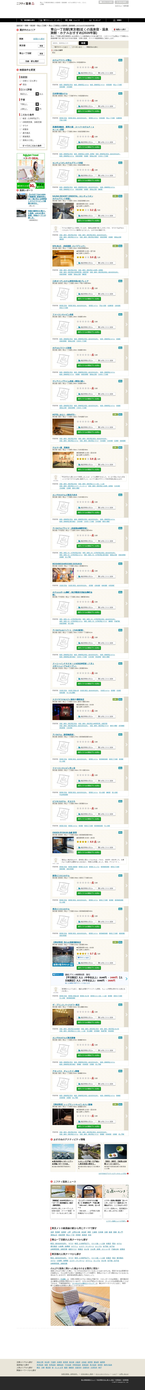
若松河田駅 (70, 869)
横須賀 (48, 1367)
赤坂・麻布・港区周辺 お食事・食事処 (90, 270)
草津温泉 (40, 1365)
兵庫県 (59, 1362)
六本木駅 (110, 441)
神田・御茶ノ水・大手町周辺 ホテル (71, 555)
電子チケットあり (61, 47)
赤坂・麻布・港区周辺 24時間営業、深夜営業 (73, 272)
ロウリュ (74, 1246)
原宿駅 (91, 585)
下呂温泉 (68, 1365)
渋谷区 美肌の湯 (73, 690)
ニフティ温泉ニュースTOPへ (116, 1221)
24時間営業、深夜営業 (59, 1249)
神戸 (100, 1367)
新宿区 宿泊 (63, 118)
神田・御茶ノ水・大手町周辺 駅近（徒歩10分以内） (99, 553)
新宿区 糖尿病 (72, 867)
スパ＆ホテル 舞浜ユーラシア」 (84, 1283)
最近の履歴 (122, 2)
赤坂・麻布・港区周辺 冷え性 (109, 1029)
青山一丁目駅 (117, 85)
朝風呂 (80, 1249)
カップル (98, 1246)
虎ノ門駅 (68, 557)
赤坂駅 (86, 156)
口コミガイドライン (103, 1374)
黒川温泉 (93, 1365)
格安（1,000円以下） (82, 1243)
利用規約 (118, 1380)
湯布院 (100, 1365)
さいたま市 (59, 1367)
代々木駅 (62, 761)
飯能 (66, 1367)
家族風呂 (26, 137)
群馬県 (65, 1362)
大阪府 (77, 1362)
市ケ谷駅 (102, 792)
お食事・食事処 (64, 1246)
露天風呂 (54, 1246)
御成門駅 (104, 1031)
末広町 (83, 1232)
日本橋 (100, 1232)
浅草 (52, 1232)
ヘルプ (114, 1374)
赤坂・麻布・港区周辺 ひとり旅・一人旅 (91, 484)
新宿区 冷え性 (83, 867)
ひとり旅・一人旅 (98, 1243)
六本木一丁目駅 (103, 156)
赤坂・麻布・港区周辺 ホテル (68, 237)
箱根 (46, 1365)
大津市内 (94, 1367)
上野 (69, 1232)
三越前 (94, 1232)
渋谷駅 (119, 690)
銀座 (110, 1232)
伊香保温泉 (76, 1365)
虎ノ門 (120, 1232)
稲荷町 (63, 1232)
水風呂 (108, 1243)
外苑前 (78, 1235)
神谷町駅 (98, 657)
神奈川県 (40, 1362)
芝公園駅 (90, 1031)
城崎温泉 (60, 1365)
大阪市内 (78, 1367)
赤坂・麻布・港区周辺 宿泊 (68, 235)
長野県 (90, 1362)
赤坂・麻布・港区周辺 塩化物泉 (69, 1029)
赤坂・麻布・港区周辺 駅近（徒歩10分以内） (92, 235)
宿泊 (114, 1243)
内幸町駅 (85, 1064)
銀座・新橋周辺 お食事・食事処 (84, 154)
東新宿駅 (62, 869)
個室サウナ (72, 1249)
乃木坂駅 (69, 87)
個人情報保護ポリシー (88, 1380)
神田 (89, 1232)
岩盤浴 (122, 1249)
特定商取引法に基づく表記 (105, 1380)
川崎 (43, 1367)
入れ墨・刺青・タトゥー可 (100, 1249)
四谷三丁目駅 (63, 308)
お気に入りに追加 (107, 73)
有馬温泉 (52, 1365)
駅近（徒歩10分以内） (59, 1243)
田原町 (57, 1232)
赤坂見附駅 (79, 156)
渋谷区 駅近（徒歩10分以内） (77, 585)
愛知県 (96, 1362)
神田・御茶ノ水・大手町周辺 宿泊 (70, 553)
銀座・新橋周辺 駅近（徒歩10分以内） (108, 154)
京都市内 (86, 1367)
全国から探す (39, 39)
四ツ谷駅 (71, 623)
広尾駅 (116, 441)
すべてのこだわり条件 (32, 146)
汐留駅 (92, 1064)
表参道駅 (62, 87)
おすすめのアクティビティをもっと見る (112, 1173)
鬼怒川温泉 (108, 1365)
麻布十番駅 (75, 488)
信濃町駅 (119, 118)
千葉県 (53, 1362)
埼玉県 (47, 1362)
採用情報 (126, 1380)
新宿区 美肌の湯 (73, 996)
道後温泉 (85, 1365)
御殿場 (71, 1367)
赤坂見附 (61, 1235)
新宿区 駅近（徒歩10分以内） (77, 118)
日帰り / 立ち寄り (30, 81)
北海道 (84, 1362)
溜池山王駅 (93, 156)
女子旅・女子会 (109, 1246)
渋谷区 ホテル (105, 690)
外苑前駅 (109, 85)
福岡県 (102, 1362)
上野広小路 (76, 1232)
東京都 (71, 1362)
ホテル (119, 1243)
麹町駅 (100, 189)
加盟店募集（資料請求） (69, 1374)
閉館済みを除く (92, 47)
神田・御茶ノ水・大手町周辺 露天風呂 (96, 555)
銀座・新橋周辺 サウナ (97, 85)
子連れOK (115, 1249)
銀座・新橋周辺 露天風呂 (67, 521)
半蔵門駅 (117, 621)
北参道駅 (117, 305)
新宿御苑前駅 (103, 759)
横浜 (38, 1367)
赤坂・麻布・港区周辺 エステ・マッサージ (73, 486)
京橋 (106, 1232)
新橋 (115, 1232)
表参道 (84, 1235)
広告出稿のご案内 (87, 1374)
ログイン (118, 6)
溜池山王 (54, 1235)
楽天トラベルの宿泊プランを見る (88, 78)
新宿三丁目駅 (113, 759)
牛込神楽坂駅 (63, 794)
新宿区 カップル (94, 867)
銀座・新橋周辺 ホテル (81, 85)
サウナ (70, 1243)
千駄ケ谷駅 (63, 120)
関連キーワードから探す (26, 1370)
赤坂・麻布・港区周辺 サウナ (89, 441)
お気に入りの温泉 (106, 2)
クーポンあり (77, 47)
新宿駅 (121, 759)
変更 (41, 46)
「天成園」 (63, 1279)
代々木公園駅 (71, 692)
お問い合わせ (124, 1374)
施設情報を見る (86, 73)
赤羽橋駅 (121, 726)
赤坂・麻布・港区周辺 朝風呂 (89, 237)
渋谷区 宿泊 (63, 585)
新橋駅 (79, 1064)
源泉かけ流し (28, 140)
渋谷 (89, 1235)
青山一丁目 (70, 1235)
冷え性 (86, 1249)
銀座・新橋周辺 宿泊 (66, 85)
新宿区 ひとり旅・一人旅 (98, 996)
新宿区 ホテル (93, 118)
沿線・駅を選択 (32, 61)
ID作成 (126, 6)
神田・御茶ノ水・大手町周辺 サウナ (95, 621)
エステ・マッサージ (86, 1246)
